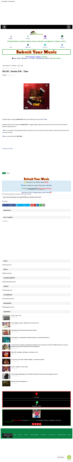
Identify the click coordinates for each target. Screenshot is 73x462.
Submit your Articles (43, 58)
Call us (33, 58)
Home (3, 68)
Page (14, 58)
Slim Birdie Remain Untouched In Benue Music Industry (24, 330)
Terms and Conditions (34, 434)
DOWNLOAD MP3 (7, 148)
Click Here (49, 185)
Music (7, 68)
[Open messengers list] (69, 457)
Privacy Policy (44, 434)
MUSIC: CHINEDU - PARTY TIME (19, 366)
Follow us (26, 58)
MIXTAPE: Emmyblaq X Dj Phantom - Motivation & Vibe (24, 352)
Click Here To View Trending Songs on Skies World (35, 192)
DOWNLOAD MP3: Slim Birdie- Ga (19, 381)
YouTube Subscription (61, 434)
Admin (19, 58)
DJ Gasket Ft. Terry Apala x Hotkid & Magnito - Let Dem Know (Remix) (27, 359)
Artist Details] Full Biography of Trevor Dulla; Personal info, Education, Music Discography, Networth (34, 374)
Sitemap (69, 434)
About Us (20, 434)
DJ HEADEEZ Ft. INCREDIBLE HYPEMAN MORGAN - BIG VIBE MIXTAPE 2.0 (30, 337)
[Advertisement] (36, 13)
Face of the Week (52, 434)
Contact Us (26, 434)
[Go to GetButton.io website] (69, 460)
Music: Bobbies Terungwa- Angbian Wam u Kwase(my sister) (25, 323)
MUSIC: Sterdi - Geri (16, 315)
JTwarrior (4, 75)
